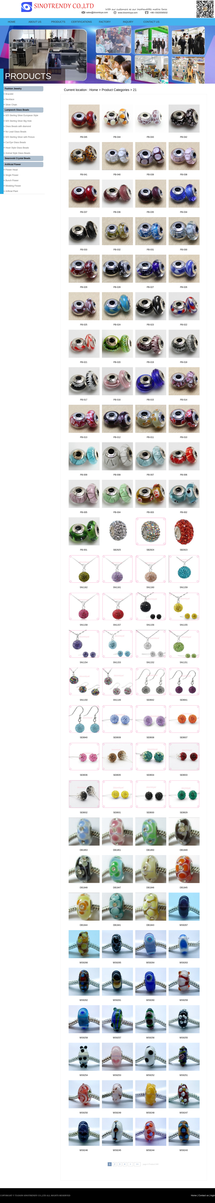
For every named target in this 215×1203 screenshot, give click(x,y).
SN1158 (83, 625)
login (213, 1195)
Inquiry (128, 21)
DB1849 (183, 850)
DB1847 (117, 887)
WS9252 (150, 1075)
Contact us (151, 21)
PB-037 (83, 212)
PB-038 (183, 174)
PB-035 (150, 212)
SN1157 (117, 625)
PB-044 (117, 137)
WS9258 (84, 1037)
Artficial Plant (11, 191)
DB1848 (83, 887)
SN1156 (150, 625)
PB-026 (183, 287)
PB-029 (83, 287)
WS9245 (117, 1150)
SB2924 (150, 550)
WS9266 (84, 962)
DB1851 (117, 850)
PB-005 (83, 512)
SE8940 (84, 737)
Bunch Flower (11, 180)
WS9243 (184, 1150)
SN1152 (150, 662)
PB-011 (150, 437)
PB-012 (117, 437)
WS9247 (184, 1113)
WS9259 (184, 1000)
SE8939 (117, 737)
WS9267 (184, 925)
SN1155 (183, 625)
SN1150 (83, 700)
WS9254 (84, 1075)
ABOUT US (34, 21)
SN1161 (117, 587)
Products (58, 21)
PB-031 (150, 249)
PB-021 (83, 362)
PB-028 (117, 287)
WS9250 (84, 1113)
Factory (105, 21)
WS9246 (84, 1150)
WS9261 (117, 1000)
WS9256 (150, 1037)
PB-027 (150, 287)
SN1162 (83, 587)
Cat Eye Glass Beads (15, 142)
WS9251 (184, 1075)
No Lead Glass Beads (15, 131)
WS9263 (184, 962)
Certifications (81, 21)
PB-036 (117, 212)
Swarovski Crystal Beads (17, 158)
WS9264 (150, 962)
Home (11, 21)
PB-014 (183, 399)
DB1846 (150, 887)
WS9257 (117, 1037)
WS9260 (150, 1000)
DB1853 (83, 850)
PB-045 (83, 137)
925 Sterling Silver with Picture (20, 137)
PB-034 (183, 212)
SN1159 (183, 587)
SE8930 (150, 812)
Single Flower (11, 175)
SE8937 (184, 737)
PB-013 (83, 437)
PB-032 (117, 249)
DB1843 (150, 925)
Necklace (9, 99)
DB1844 (83, 925)
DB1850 (150, 850)
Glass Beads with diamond (18, 126)
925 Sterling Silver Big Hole (18, 121)
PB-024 (117, 324)
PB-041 (83, 174)
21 (135, 90)
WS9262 (84, 1000)
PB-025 (83, 324)
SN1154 (83, 662)
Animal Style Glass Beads (17, 153)
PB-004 (117, 512)
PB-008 (117, 475)
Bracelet (9, 94)
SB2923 (184, 550)
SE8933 (184, 775)
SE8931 (117, 812)
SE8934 (150, 775)
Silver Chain (11, 104)
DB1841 (117, 925)
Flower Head (11, 170)
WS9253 (117, 1075)
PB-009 (83, 475)
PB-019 (150, 362)
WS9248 (150, 1113)
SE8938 (150, 737)
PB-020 (117, 362)
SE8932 (84, 812)
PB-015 (150, 399)
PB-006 (183, 475)
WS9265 (117, 962)
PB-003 (150, 512)
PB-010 (183, 437)
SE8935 (117, 775)
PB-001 (83, 550)
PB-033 (83, 249)
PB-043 (150, 137)
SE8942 (150, 700)
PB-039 (150, 174)
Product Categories (115, 90)
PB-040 (117, 174)
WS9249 (117, 1113)
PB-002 (183, 512)
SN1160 (150, 587)
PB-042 (183, 137)
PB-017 (83, 399)
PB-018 (183, 362)
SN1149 (117, 700)
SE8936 (84, 775)
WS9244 (150, 1150)
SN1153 (117, 662)
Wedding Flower (13, 186)
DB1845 (183, 887)
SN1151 (183, 662)
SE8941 (184, 700)
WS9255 (184, 1037)
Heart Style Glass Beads (17, 148)
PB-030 (183, 249)
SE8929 (184, 812)
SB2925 (117, 550)
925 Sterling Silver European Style (21, 115)
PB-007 (150, 475)
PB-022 (183, 324)
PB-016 (117, 399)
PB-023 (150, 324)
